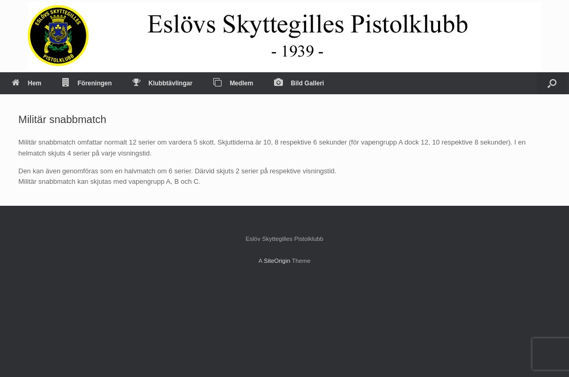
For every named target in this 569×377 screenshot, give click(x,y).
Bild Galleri (299, 83)
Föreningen (87, 83)
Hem (26, 83)
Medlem (233, 83)
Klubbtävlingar (162, 83)
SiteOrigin (277, 261)
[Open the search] (552, 83)
